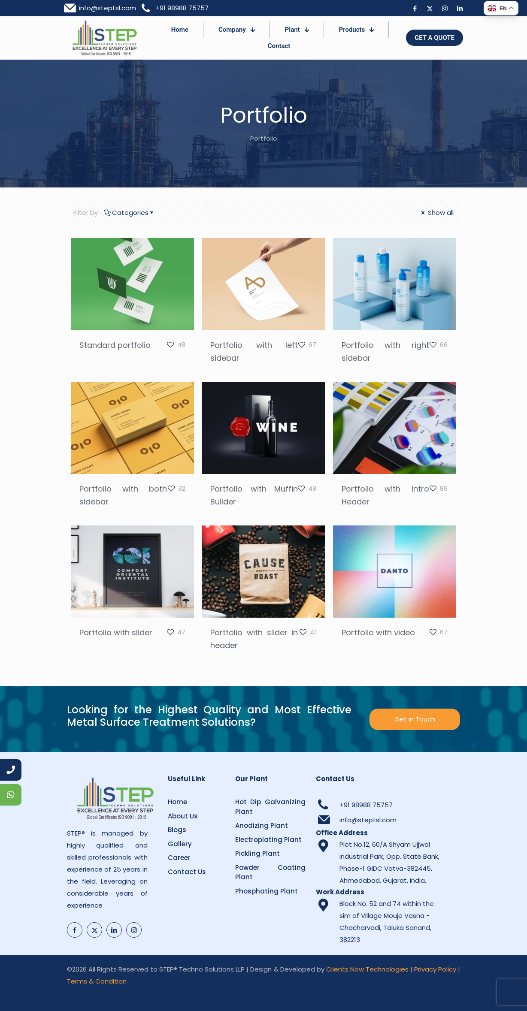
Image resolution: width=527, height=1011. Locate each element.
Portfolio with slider (115, 632)
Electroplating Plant (268, 839)
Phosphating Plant (266, 891)
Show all (437, 212)
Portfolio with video (378, 632)
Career (179, 857)
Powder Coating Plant (270, 872)
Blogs (177, 829)
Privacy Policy (435, 969)
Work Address (340, 891)
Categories (129, 212)
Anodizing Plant (261, 825)
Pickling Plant (257, 853)
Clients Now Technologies (367, 969)
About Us (183, 816)
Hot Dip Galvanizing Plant (270, 806)
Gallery (180, 843)
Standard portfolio (115, 345)
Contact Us (187, 871)
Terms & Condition (97, 981)
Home (177, 801)
